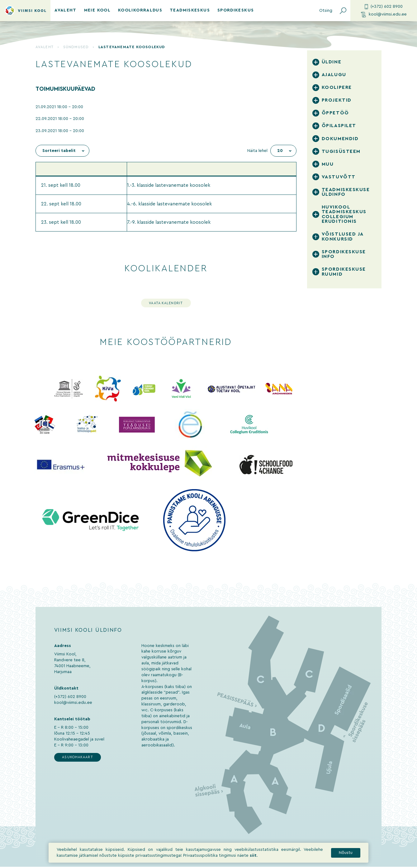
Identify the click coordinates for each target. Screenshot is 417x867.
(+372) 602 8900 (384, 6)
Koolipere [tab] (337, 87)
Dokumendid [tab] (340, 138)
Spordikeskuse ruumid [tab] (344, 271)
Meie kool (97, 10)
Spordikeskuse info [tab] (344, 254)
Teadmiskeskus (190, 10)
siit (253, 855)
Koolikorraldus (140, 10)
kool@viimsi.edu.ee (384, 14)
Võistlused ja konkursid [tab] (342, 236)
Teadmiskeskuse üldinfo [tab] (346, 192)
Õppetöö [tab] (335, 113)
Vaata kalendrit (166, 303)
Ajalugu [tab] (334, 74)
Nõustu (346, 853)
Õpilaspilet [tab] (339, 125)
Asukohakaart (77, 757)
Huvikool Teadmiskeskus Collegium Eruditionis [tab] (344, 214)
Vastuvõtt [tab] (339, 177)
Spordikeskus (235, 10)
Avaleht (65, 10)
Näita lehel (257, 151)
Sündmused (76, 47)
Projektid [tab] (337, 100)
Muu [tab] (328, 164)
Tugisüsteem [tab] (341, 151)
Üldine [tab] (331, 62)
